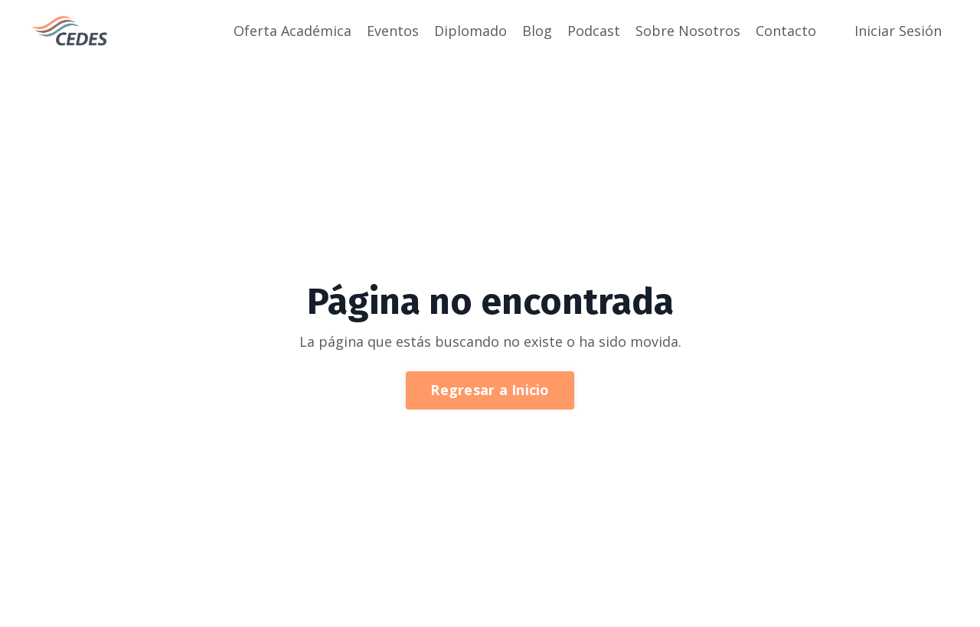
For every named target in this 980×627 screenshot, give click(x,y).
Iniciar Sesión (898, 30)
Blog (537, 30)
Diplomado (470, 30)
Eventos (393, 30)
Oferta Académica (292, 30)
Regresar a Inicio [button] (489, 389)
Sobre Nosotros (687, 30)
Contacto (786, 30)
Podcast (593, 30)
